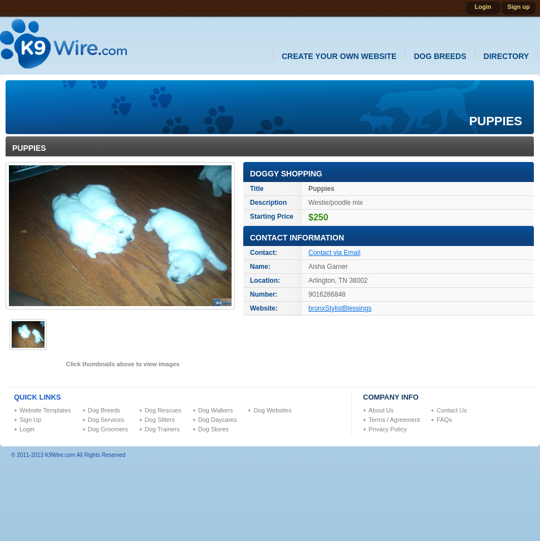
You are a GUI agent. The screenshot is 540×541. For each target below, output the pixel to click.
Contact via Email (334, 253)
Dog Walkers (215, 410)
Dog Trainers (162, 429)
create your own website (339, 56)
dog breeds (440, 56)
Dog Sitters (160, 419)
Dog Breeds (104, 410)
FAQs (444, 419)
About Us (381, 410)
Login (483, 6)
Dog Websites (272, 410)
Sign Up (30, 419)
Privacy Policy (387, 429)
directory (506, 56)
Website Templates (45, 410)
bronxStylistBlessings (339, 308)
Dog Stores (213, 429)
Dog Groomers (108, 429)
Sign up (518, 6)
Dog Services (106, 419)
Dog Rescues (163, 410)
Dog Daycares (217, 419)
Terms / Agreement (394, 419)
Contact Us (451, 410)
